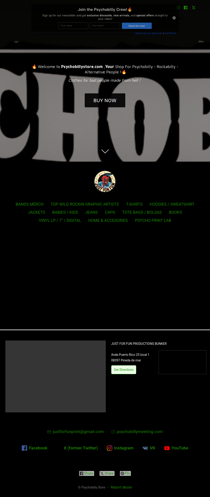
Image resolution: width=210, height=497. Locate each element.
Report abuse (121, 487)
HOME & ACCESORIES (108, 220)
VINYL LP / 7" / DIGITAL (60, 220)
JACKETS (36, 212)
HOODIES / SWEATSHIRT (172, 204)
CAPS (110, 212)
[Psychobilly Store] (105, 181)
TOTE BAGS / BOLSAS (142, 212)
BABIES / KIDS (65, 212)
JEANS (91, 212)
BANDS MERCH (29, 204)
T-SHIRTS (134, 204)
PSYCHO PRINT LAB (153, 220)
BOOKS (175, 212)
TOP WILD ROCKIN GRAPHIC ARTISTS (85, 204)
